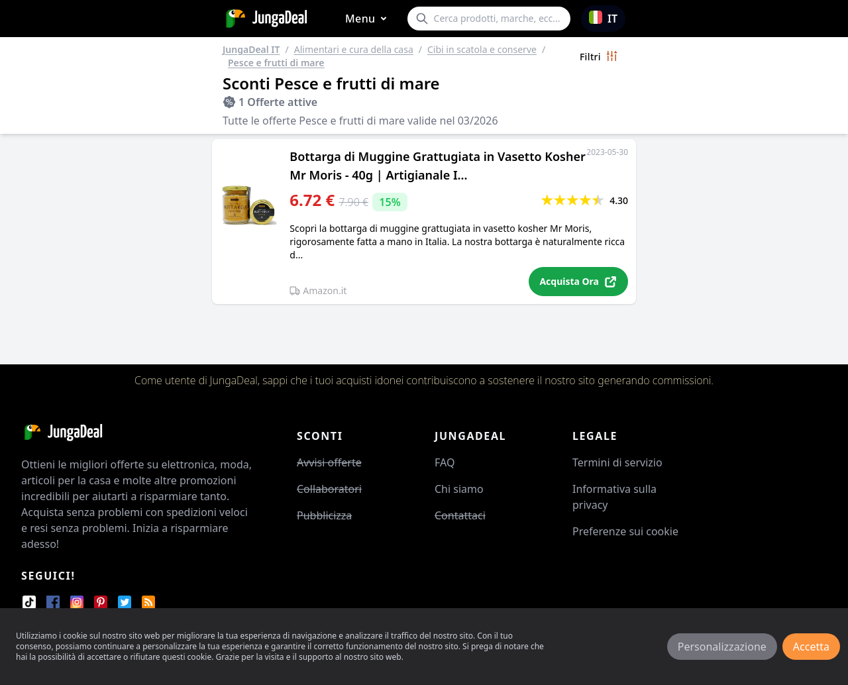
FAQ (444, 462)
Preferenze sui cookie (625, 531)
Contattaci (460, 515)
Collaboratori (329, 489)
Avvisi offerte (329, 462)
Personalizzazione (722, 646)
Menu (368, 19)
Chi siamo (459, 489)
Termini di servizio (617, 462)
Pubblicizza (324, 515)
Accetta (811, 646)
